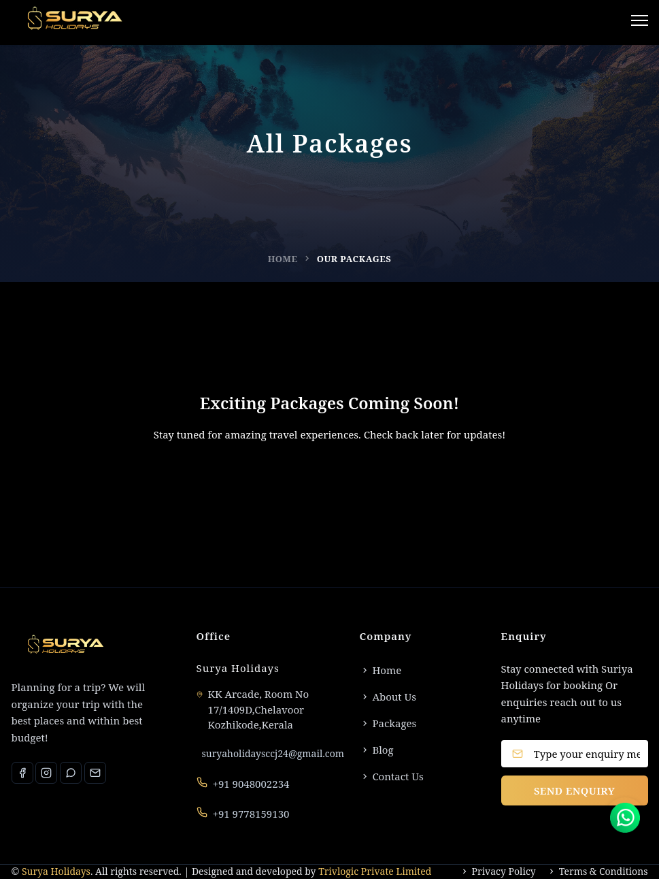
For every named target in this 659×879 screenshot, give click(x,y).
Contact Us (392, 776)
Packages (388, 723)
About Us (388, 696)
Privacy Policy (498, 872)
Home (283, 259)
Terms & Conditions (597, 872)
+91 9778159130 (251, 813)
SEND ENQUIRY (574, 790)
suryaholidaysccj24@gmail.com (273, 753)
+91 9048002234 (251, 783)
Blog (377, 749)
